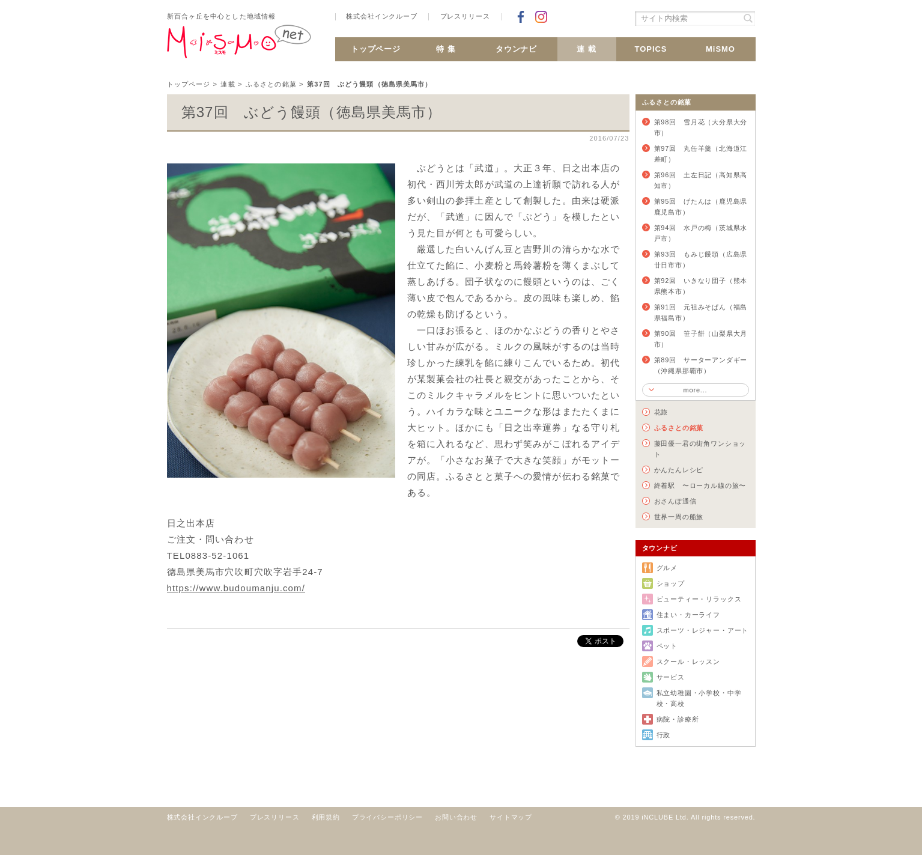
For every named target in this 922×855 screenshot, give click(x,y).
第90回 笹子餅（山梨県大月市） (701, 339)
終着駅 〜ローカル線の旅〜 (700, 485)
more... (695, 390)
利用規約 (326, 817)
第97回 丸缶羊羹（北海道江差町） (701, 154)
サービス (671, 677)
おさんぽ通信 (675, 501)
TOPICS (650, 48)
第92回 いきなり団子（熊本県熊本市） (701, 286)
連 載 (586, 48)
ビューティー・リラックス (699, 599)
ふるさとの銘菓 (271, 84)
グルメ (667, 567)
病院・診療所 (678, 719)
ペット (667, 646)
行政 (664, 734)
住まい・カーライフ (688, 614)
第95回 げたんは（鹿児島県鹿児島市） (701, 207)
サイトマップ (511, 817)
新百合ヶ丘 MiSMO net (239, 46)
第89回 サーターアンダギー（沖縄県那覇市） (701, 365)
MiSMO (720, 48)
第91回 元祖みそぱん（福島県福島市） (701, 312)
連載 (227, 84)
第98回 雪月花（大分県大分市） (701, 127)
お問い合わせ (456, 817)
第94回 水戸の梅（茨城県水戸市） (701, 233)
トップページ (376, 48)
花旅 (661, 412)
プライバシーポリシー (387, 817)
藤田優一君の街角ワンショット (700, 449)
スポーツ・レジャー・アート (703, 630)
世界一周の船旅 (679, 516)
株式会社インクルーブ (381, 16)
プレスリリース (465, 16)
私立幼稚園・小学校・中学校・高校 (699, 698)
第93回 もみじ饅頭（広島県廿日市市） (701, 260)
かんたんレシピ (679, 469)
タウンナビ (517, 48)
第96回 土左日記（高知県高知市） (701, 180)
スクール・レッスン (688, 661)
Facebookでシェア (521, 17)
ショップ (671, 583)
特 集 (446, 48)
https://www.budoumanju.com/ (236, 588)
